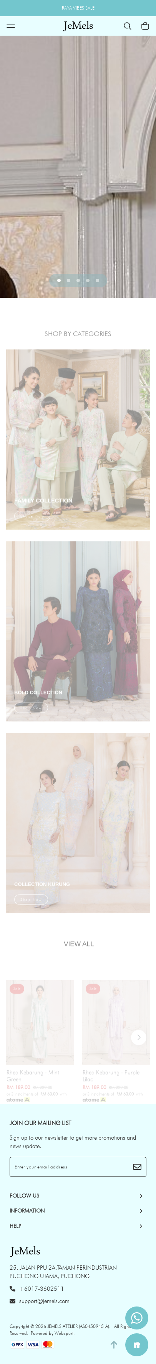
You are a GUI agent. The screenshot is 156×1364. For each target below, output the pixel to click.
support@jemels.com (40, 1301)
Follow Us (24, 1196)
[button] (59, 280)
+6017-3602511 (37, 1288)
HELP (15, 1226)
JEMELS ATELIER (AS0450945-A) (78, 1326)
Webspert (64, 1333)
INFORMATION (27, 1211)
